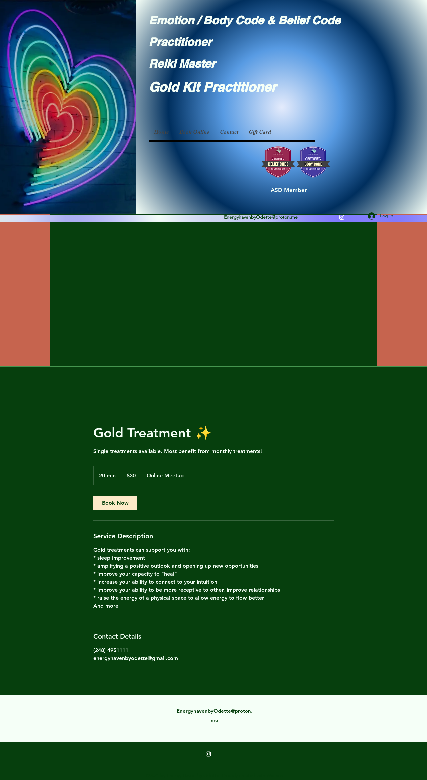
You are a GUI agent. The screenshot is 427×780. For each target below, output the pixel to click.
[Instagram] (341, 217)
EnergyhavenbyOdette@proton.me (261, 217)
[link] (115, 503)
